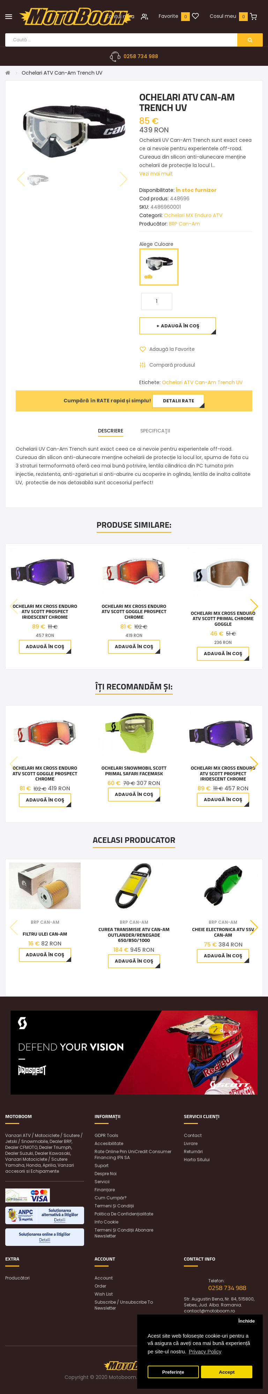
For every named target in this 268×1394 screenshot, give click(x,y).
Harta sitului (197, 1160)
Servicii (102, 1182)
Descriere (110, 430)
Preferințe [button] (173, 1372)
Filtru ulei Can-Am (45, 933)
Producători (17, 1278)
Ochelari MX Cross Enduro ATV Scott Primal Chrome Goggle (223, 618)
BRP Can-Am (184, 223)
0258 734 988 (141, 56)
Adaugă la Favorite (172, 349)
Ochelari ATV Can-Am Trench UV (62, 72)
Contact (193, 1135)
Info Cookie (106, 1222)
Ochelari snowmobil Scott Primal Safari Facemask (134, 770)
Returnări (193, 1151)
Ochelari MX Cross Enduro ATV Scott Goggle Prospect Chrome (134, 611)
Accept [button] (226, 1372)
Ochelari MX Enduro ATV (193, 215)
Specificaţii (155, 430)
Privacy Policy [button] (205, 1351)
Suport (102, 1165)
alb (159, 266)
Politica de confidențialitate (124, 1214)
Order (100, 1286)
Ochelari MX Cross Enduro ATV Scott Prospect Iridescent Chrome (45, 611)
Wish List (104, 1294)
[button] (254, 606)
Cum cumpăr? (111, 1198)
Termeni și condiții (114, 1206)
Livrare (191, 1143)
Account (104, 1278)
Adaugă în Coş (180, 326)
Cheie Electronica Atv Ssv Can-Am (223, 932)
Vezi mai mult (156, 173)
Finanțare (105, 1190)
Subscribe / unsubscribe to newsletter (124, 1305)
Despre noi (106, 1174)
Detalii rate (178, 400)
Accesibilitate (109, 1143)
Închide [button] (246, 1321)
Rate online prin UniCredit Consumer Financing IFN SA (133, 1154)
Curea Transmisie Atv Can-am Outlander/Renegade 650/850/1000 (134, 935)
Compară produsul (172, 364)
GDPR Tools (106, 1135)
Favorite (168, 16)
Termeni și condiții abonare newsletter (124, 1233)
